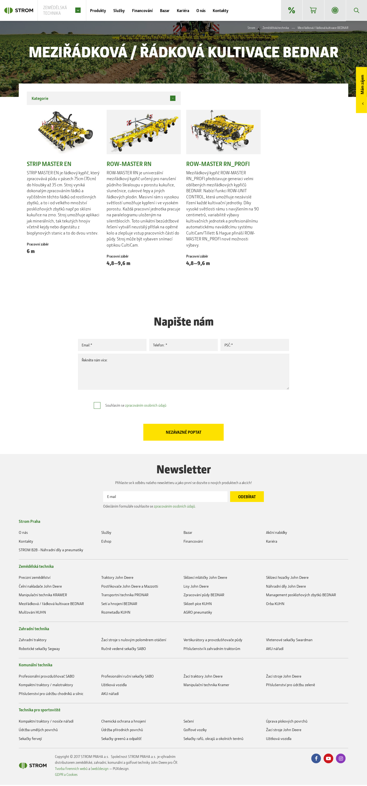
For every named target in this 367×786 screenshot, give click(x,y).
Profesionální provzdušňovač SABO (46, 677)
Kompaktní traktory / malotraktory (46, 685)
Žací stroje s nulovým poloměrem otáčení (133, 640)
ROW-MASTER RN (129, 164)
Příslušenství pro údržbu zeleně (290, 685)
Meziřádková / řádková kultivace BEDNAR (51, 604)
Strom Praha (29, 522)
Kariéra (191, 10)
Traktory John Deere (117, 578)
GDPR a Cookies (66, 775)
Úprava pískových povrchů (287, 722)
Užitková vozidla (114, 685)
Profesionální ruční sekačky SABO (127, 677)
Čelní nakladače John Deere (40, 587)
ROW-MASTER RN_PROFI (218, 164)
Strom (251, 28)
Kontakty (229, 10)
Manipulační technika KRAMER (43, 595)
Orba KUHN (275, 604)
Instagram (341, 759)
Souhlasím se (135, 405)
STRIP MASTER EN (49, 164)
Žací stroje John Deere (283, 677)
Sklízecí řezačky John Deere (287, 578)
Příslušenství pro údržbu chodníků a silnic (51, 694)
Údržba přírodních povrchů (122, 730)
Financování (150, 10)
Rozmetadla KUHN (115, 613)
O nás (209, 10)
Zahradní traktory (33, 640)
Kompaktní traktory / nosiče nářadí (46, 722)
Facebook (316, 759)
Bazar (173, 10)
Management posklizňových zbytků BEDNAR (301, 595)
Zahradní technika (34, 629)
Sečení (189, 722)
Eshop (313, 10)
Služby (127, 10)
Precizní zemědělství (34, 578)
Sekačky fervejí (30, 739)
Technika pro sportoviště (39, 710)
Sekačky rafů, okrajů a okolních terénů (214, 739)
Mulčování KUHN (32, 613)
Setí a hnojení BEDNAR (119, 604)
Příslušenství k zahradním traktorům (212, 649)
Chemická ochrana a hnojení (123, 722)
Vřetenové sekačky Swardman (289, 640)
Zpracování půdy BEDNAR (204, 595)
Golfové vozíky (195, 730)
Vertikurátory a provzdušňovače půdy (213, 640)
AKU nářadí (274, 649)
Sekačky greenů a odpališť (121, 739)
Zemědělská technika (276, 28)
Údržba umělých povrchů (38, 730)
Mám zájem (362, 85)
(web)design (99, 769)
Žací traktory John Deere (203, 677)
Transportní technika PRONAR (124, 595)
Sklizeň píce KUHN (198, 604)
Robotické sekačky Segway (39, 649)
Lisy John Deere (196, 587)
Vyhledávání (356, 10)
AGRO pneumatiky (198, 613)
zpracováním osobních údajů (145, 405)
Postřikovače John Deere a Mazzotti (129, 587)
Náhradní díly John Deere (286, 587)
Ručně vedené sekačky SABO (123, 649)
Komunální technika (35, 665)
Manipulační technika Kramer (206, 685)
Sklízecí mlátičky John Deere (205, 578)
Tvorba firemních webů (71, 769)
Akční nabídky (291, 10)
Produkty (106, 10)
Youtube (328, 759)
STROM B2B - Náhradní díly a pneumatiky (334, 10)
